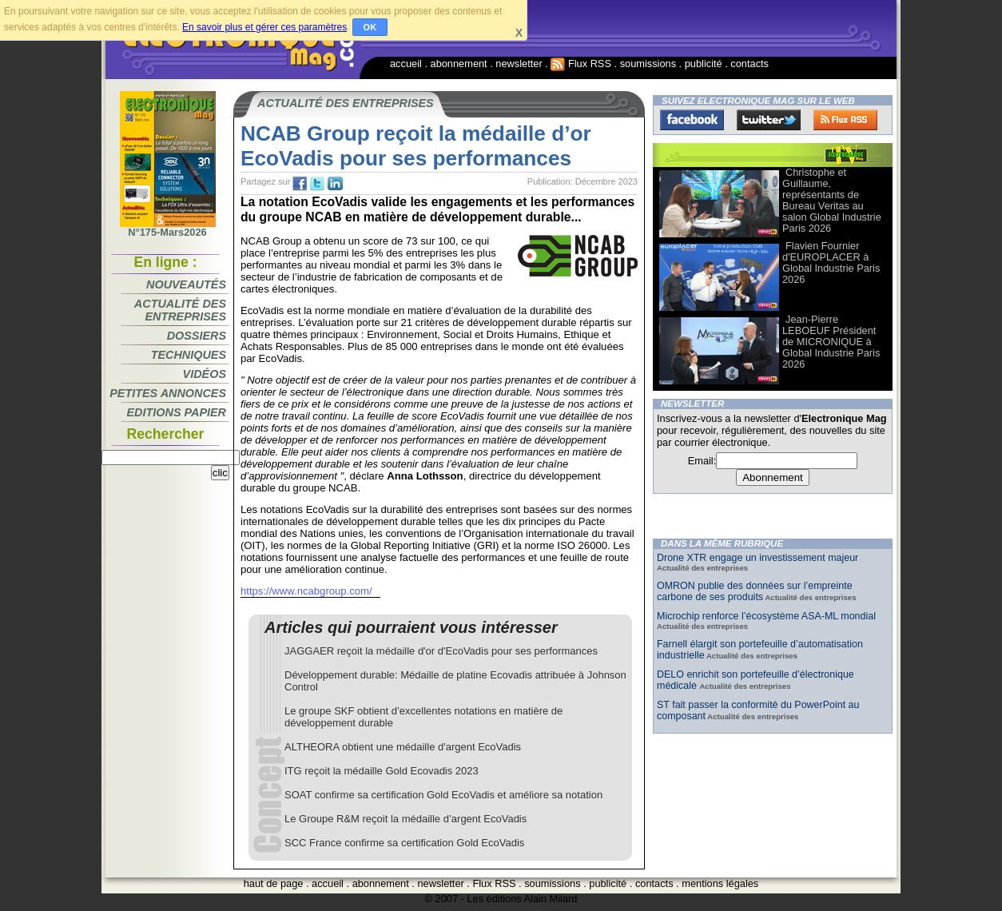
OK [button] (370, 27)
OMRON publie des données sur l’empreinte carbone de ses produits (755, 591)
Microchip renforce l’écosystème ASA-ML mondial (766, 616)
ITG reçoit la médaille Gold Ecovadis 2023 (381, 771)
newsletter (518, 64)
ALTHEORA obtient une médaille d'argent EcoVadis (402, 747)
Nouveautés (186, 284)
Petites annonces (167, 393)
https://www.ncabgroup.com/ (306, 591)
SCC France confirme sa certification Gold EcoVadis (404, 843)
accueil (406, 64)
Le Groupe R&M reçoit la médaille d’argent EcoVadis (405, 819)
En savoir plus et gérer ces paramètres (264, 27)
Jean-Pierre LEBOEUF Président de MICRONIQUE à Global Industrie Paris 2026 (831, 341)
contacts (749, 64)
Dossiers (196, 335)
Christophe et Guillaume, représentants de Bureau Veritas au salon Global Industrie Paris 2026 (831, 200)
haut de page (274, 883)
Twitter (769, 119)
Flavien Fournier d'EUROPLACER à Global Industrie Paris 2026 (831, 262)
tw (317, 184)
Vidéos (204, 374)
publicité (703, 64)
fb (300, 184)
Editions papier (176, 412)
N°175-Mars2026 (168, 227)
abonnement (459, 64)
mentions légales (720, 883)
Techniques (188, 354)
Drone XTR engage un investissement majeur (757, 557)
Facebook (692, 119)
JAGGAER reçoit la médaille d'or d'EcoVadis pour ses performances (441, 651)
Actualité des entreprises (180, 310)
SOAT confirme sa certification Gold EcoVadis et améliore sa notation (443, 795)
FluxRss (845, 119)
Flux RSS (581, 64)
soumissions (648, 64)
